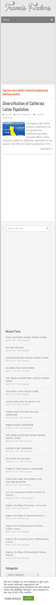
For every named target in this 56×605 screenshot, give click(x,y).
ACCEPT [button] (28, 598)
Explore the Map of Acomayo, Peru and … (27, 505)
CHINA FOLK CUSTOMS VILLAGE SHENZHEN (22, 413)
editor (8, 114)
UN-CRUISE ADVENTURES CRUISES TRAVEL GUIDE (27, 379)
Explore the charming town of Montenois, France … (27, 540)
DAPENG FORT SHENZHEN (19, 448)
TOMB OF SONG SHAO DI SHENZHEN (24, 469)
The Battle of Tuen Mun (18, 458)
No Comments (24, 114)
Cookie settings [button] (12, 598)
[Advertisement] (28, 53)
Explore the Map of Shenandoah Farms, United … (26, 553)
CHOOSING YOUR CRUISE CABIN (22, 391)
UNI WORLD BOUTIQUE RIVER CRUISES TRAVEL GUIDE (25, 436)
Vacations (7, 118)
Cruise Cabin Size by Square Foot (23, 401)
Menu (6, 20)
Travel (39, 114)
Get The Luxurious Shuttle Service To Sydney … (25, 493)
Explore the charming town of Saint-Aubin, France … (25, 527)
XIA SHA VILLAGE (14, 347)
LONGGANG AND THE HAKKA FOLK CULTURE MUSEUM (24, 480)
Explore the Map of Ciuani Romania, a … (27, 515)
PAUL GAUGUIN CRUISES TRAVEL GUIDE (26, 337)
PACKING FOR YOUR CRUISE (20, 368)
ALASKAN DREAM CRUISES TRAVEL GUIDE (27, 358)
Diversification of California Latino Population (23, 106)
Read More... (47, 149)
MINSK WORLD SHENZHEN (19, 425)
